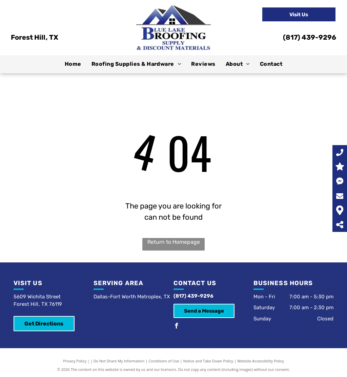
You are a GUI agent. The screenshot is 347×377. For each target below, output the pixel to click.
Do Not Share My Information (119, 360)
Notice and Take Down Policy (208, 360)
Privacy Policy (74, 360)
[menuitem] (73, 64)
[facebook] (176, 326)
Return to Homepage (173, 242)
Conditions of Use (163, 360)
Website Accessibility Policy (260, 360)
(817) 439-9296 (309, 37)
